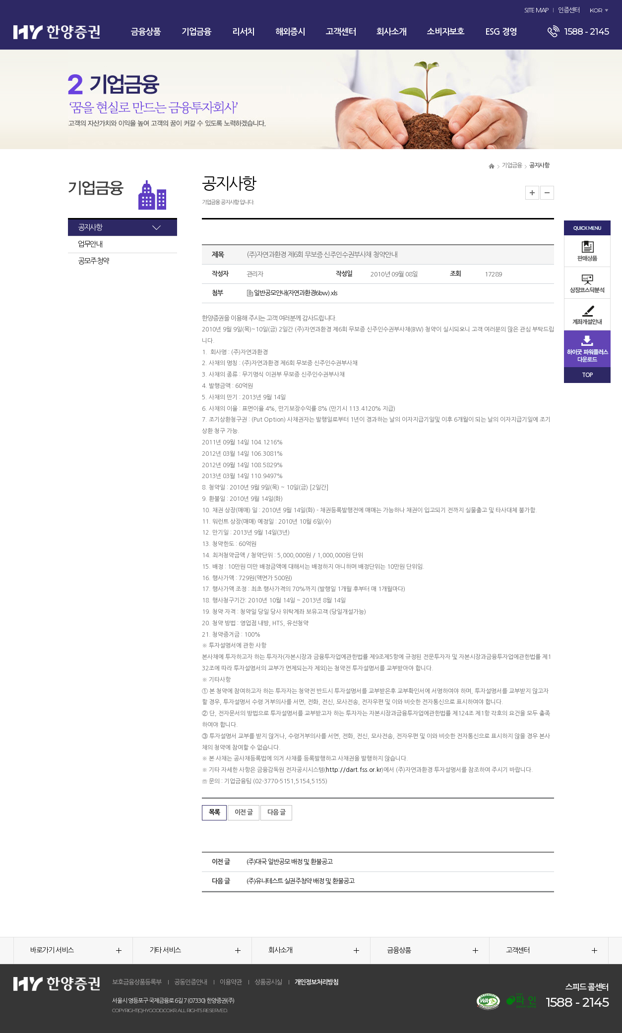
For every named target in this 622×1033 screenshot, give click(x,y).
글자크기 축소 (547, 193)
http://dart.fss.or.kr (353, 770)
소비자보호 (445, 32)
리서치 (243, 32)
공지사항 (90, 227)
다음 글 (276, 812)
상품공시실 (268, 982)
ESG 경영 (501, 32)
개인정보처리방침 (316, 982)
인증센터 (569, 10)
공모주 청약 (93, 261)
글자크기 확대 (532, 193)
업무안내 (90, 244)
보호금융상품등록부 (136, 982)
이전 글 (243, 812)
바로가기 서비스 (76, 950)
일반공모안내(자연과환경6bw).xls (292, 293)
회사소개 (391, 32)
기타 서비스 (195, 950)
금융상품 (146, 32)
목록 (214, 812)
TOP (587, 375)
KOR (596, 10)
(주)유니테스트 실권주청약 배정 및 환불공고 (300, 881)
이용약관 (231, 982)
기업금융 (196, 32)
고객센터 (341, 32)
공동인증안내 (190, 982)
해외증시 (290, 32)
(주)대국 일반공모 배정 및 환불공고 (289, 862)
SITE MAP (536, 10)
